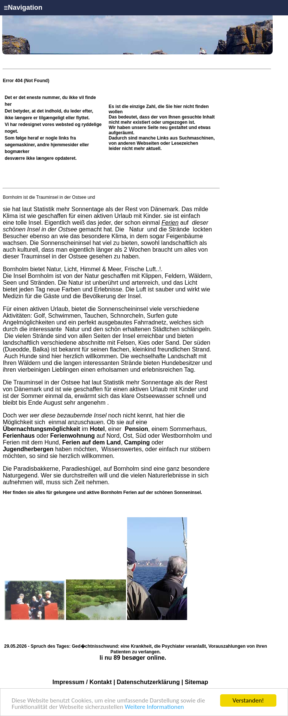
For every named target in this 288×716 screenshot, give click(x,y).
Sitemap (196, 682)
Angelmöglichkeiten (29, 322)
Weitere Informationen (154, 707)
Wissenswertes (122, 449)
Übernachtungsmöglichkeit (41, 429)
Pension (136, 429)
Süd (140, 435)
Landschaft (182, 356)
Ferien (170, 222)
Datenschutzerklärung (148, 682)
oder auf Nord (61, 435)
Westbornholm (181, 435)
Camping (137, 442)
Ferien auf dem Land (91, 442)
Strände (179, 229)
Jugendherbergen (28, 449)
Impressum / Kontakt (82, 682)
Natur (137, 229)
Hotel (97, 429)
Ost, (128, 435)
